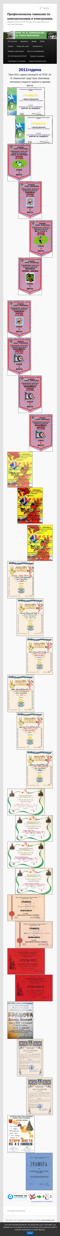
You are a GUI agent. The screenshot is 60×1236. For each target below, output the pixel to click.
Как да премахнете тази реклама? (42, 1201)
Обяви (42, 41)
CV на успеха (12, 41)
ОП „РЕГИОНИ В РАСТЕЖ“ (17, 56)
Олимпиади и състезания (16, 61)
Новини (10, 46)
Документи (24, 41)
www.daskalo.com (48, 1220)
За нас (34, 41)
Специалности (37, 46)
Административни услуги (37, 61)
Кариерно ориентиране (16, 51)
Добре (30, 1233)
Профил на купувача (37, 56)
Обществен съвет (23, 46)
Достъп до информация (35, 51)
